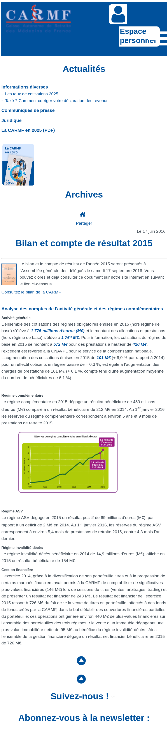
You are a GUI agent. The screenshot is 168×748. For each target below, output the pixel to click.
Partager (84, 223)
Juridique (11, 120)
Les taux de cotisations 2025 (31, 94)
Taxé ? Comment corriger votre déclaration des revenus (56, 100)
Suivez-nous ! (83, 696)
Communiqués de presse (27, 110)
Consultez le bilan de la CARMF (31, 292)
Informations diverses (24, 86)
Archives (84, 194)
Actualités (84, 69)
